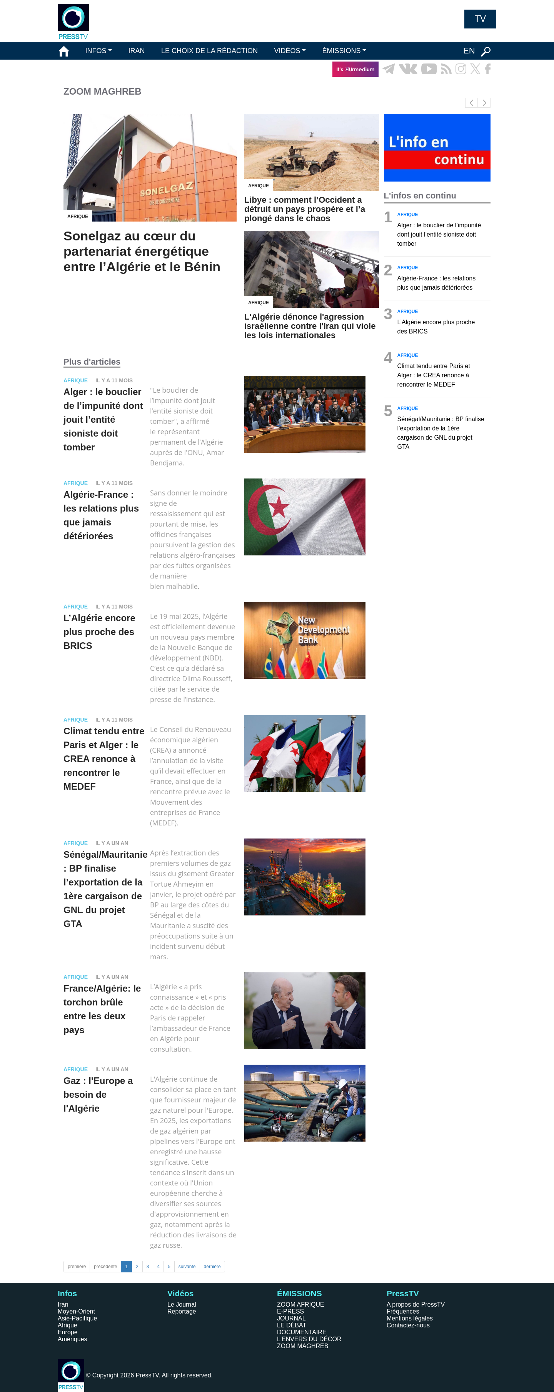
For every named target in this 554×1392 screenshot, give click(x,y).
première (77, 1266)
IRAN (136, 51)
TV (480, 19)
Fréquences (403, 1311)
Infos (67, 1293)
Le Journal (181, 1304)
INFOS (95, 51)
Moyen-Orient (76, 1311)
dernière (212, 1266)
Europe (68, 1332)
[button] (484, 103)
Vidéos (180, 1293)
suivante (187, 1266)
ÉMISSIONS (341, 51)
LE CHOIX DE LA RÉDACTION (209, 51)
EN (469, 50)
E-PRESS (290, 1311)
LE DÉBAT (291, 1325)
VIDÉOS (287, 51)
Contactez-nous (408, 1325)
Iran (63, 1304)
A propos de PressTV (416, 1304)
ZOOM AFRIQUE (300, 1304)
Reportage (181, 1311)
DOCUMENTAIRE (302, 1332)
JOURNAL (291, 1318)
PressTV (403, 1293)
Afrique (67, 1325)
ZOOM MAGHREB (302, 1346)
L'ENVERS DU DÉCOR (309, 1339)
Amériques (72, 1339)
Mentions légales (410, 1318)
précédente (105, 1266)
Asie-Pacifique (77, 1318)
